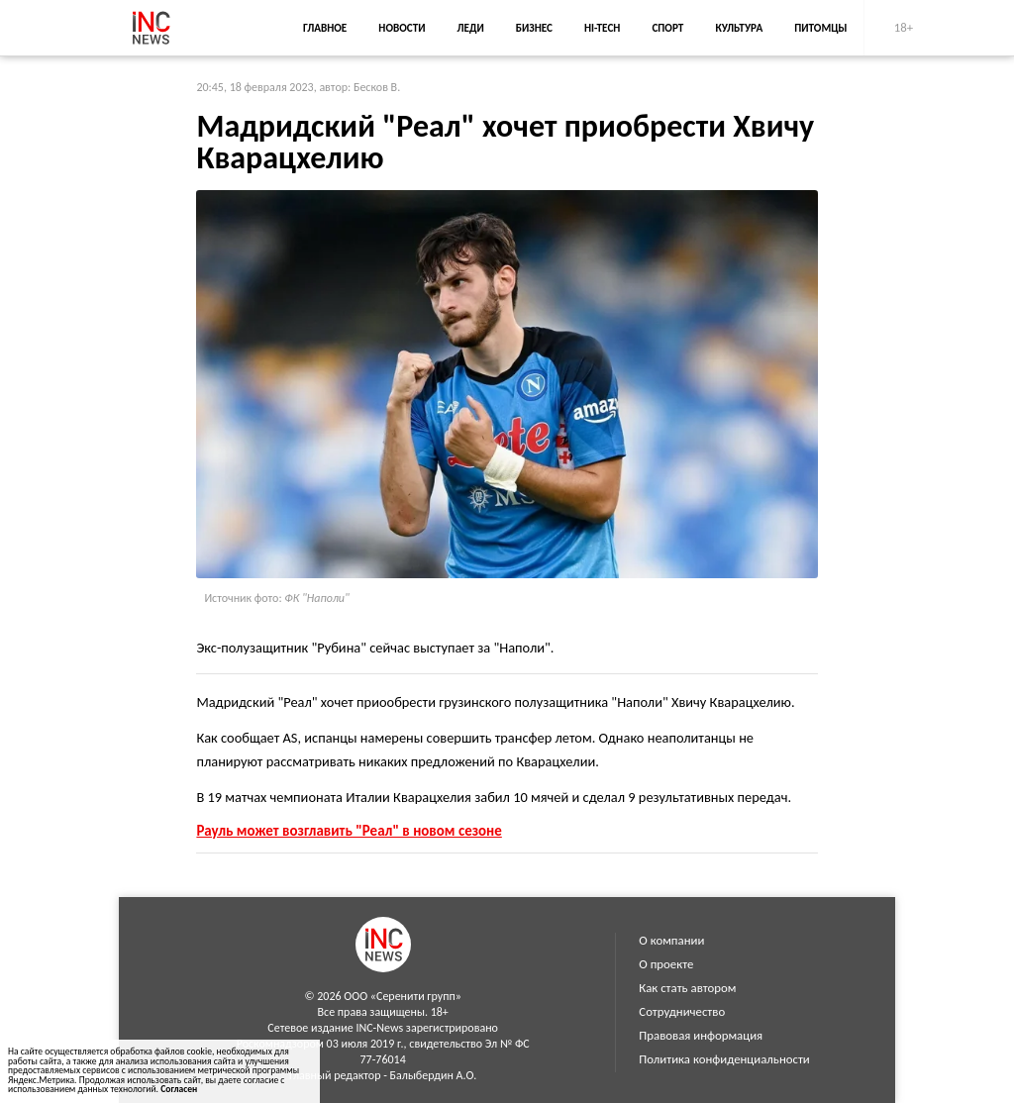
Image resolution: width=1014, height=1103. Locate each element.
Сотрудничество (682, 1011)
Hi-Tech (602, 28)
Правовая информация (700, 1035)
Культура (738, 28)
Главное (325, 28)
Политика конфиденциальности (724, 1059)
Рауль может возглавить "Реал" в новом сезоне (348, 831)
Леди (470, 28)
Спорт (667, 28)
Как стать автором (687, 987)
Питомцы (820, 28)
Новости (401, 28)
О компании (671, 940)
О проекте (666, 963)
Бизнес (534, 28)
